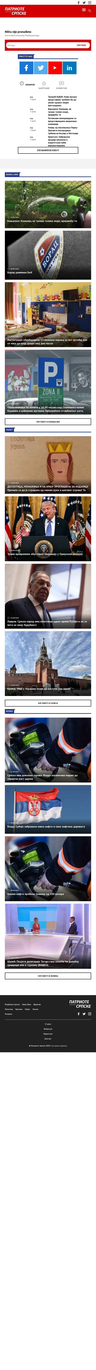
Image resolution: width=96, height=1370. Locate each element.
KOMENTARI (61, 88)
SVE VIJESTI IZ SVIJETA (48, 703)
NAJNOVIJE (30, 84)
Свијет (27, 1009)
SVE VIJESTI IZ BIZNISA (48, 976)
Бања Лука (26, 1004)
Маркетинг (48, 1034)
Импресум (48, 1029)
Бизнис (35, 1009)
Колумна (8, 1014)
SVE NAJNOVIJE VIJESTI (48, 150)
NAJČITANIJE (44, 88)
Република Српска (12, 1004)
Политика (9, 1009)
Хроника (18, 1009)
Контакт (48, 1039)
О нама (48, 1024)
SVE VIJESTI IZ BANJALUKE (48, 421)
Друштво (37, 1004)
